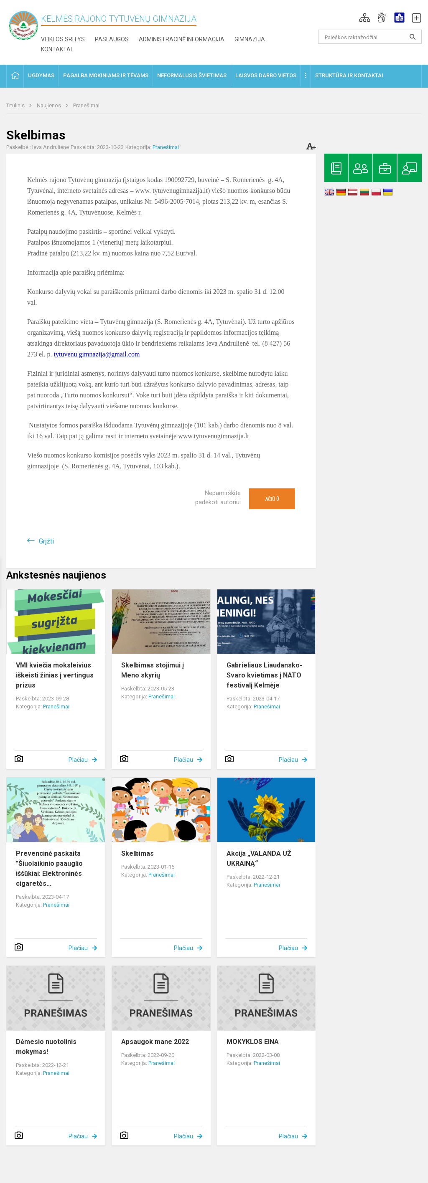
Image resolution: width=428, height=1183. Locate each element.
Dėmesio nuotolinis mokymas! (46, 1047)
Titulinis (16, 105)
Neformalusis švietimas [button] (192, 75)
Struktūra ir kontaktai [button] (349, 75)
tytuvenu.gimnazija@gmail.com (97, 354)
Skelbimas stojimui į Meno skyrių (152, 670)
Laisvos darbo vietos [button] (265, 75)
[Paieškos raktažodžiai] (370, 37)
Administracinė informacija (181, 39)
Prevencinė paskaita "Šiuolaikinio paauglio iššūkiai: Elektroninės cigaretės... (49, 868)
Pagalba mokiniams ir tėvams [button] (105, 75)
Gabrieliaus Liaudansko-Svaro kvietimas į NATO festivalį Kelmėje (264, 675)
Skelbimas (137, 853)
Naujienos (49, 105)
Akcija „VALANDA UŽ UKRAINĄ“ (259, 858)
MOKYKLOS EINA (253, 1042)
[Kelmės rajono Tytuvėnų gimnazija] (23, 25)
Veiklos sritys (63, 39)
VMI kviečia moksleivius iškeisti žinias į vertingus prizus (55, 675)
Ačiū (272, 498)
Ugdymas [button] (41, 75)
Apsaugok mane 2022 (155, 1042)
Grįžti (46, 541)
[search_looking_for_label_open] (412, 37)
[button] (364, 18)
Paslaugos (112, 39)
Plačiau (78, 759)
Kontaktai (56, 49)
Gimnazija (249, 39)
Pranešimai (86, 105)
